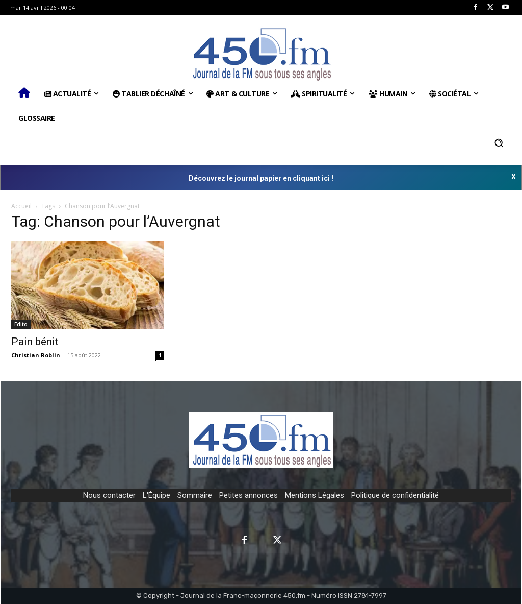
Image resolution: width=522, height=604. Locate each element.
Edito (21, 324)
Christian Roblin (35, 355)
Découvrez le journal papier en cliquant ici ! (261, 178)
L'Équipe (156, 495)
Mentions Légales (314, 495)
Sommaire (194, 495)
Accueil (21, 206)
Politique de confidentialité (395, 495)
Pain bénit (35, 341)
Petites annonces (248, 495)
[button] (499, 143)
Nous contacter (109, 495)
